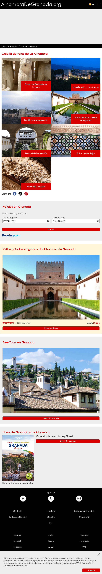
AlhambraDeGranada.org (31, 4)
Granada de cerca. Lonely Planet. (54, 436)
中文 (84, 547)
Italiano (51, 541)
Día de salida (59, 217)
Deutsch (17, 541)
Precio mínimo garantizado (14, 213)
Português (84, 541)
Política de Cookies (17, 517)
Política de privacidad (84, 511)
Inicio (4, 46)
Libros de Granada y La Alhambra (25, 432)
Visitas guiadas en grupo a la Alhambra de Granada (39, 249)
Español (17, 535)
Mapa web (84, 517)
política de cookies (18, 565)
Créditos (51, 517)
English (51, 535)
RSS (50, 523)
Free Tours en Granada (18, 342)
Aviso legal (51, 511)
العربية (51, 547)
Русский (18, 547)
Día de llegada (10, 217)
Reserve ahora (51, 328)
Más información (51, 418)
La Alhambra (13, 46)
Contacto (17, 511)
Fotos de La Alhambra (29, 46)
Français (84, 535)
